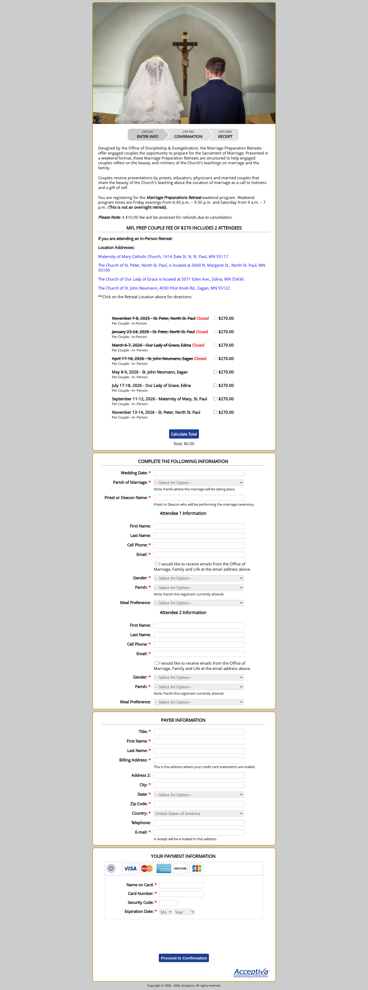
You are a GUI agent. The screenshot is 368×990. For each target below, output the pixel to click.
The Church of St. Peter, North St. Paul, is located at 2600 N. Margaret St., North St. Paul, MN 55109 (181, 267)
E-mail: (143, 832)
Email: (143, 554)
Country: (141, 813)
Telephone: (141, 822)
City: (145, 784)
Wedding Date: (136, 472)
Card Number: (142, 893)
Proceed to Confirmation (184, 958)
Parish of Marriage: (132, 482)
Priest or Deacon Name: (127, 497)
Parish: (143, 587)
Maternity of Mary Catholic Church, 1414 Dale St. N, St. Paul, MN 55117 (163, 256)
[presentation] (184, 932)
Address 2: (141, 775)
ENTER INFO (147, 134)
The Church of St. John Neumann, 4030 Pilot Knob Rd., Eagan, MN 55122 (164, 288)
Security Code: (142, 902)
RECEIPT (225, 134)
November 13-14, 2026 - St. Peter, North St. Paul (156, 412)
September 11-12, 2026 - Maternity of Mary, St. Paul (159, 398)
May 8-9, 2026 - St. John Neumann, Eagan (150, 372)
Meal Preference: (135, 602)
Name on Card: (141, 884)
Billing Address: (135, 760)
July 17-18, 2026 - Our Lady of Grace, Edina (151, 385)
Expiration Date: (141, 911)
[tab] (184, 868)
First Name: (140, 526)
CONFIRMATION (188, 134)
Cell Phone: (139, 545)
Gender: (142, 577)
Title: (145, 731)
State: (144, 794)
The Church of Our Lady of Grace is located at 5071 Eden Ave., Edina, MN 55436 (171, 279)
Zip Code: (140, 803)
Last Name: (140, 535)
